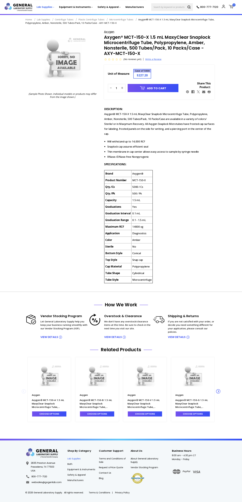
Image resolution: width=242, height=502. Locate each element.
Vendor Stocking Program (144, 467)
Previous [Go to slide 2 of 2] (23, 391)
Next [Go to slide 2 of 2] (218, 391)
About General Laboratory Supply (144, 460)
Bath (69, 464)
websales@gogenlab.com (43, 482)
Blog (101, 478)
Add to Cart (153, 88)
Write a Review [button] (153, 59)
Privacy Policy (122, 492)
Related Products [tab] (121, 350)
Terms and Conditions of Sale (112, 460)
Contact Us (105, 472)
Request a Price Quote (111, 467)
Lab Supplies (74, 458)
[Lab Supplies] (45, 7)
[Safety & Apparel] (109, 7)
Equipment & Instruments (81, 469)
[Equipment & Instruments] (75, 7)
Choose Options (49, 413)
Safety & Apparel (76, 474)
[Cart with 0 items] (232, 7)
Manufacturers (134, 7)
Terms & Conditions (99, 492)
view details (49, 337)
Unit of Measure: (119, 73)
